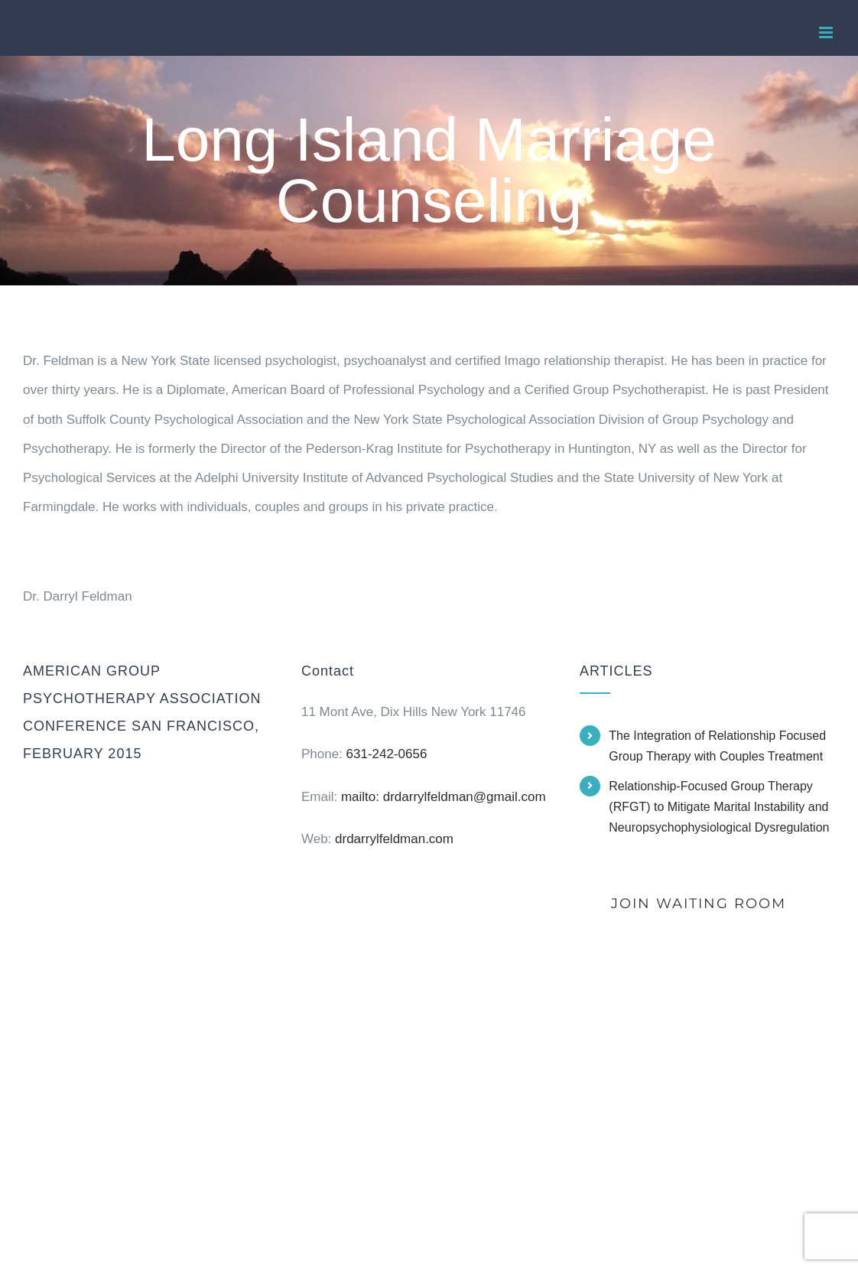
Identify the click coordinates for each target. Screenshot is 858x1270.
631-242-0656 (386, 754)
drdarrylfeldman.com (394, 839)
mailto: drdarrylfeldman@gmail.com (443, 797)
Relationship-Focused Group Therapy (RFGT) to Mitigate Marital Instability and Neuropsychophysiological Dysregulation (719, 807)
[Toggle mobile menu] (827, 32)
